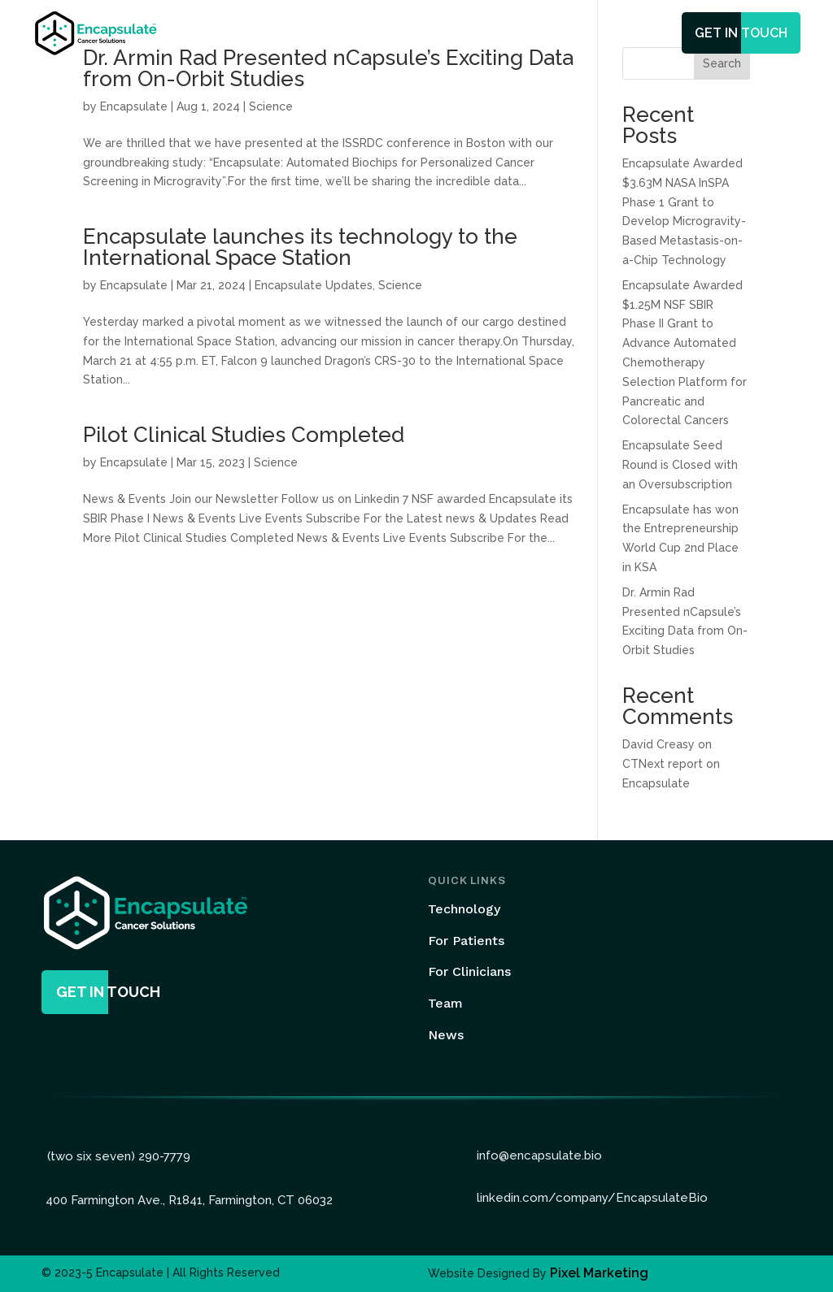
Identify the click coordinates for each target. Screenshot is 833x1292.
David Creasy (658, 744)
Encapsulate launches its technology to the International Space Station (300, 247)
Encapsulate (134, 106)
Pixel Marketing (599, 1273)
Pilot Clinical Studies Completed (243, 435)
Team (506, 34)
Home (275, 34)
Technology (348, 34)
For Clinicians (469, 971)
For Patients (466, 940)
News (559, 34)
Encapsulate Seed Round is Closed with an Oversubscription (680, 465)
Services (429, 34)
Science (271, 106)
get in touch (741, 33)
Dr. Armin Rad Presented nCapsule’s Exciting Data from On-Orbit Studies (328, 68)
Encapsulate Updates (314, 285)
